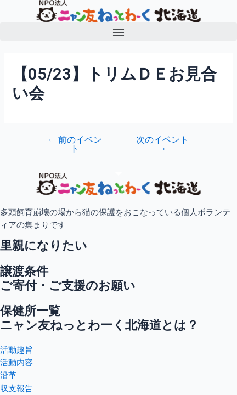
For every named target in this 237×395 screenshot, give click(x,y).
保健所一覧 (30, 311)
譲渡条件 (24, 271)
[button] (118, 31)
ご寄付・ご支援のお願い (68, 285)
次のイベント (162, 144)
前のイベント (74, 144)
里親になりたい (43, 245)
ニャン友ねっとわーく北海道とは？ (99, 325)
